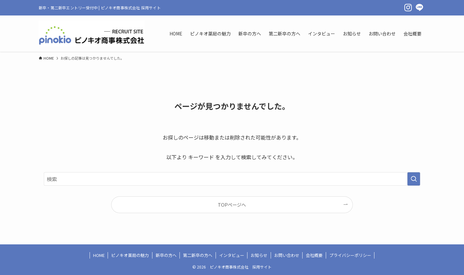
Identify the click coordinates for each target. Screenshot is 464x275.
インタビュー (231, 255)
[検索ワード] (232, 179)
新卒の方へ (166, 255)
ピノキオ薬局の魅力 (130, 255)
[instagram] (408, 8)
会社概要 (314, 255)
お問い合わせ (286, 255)
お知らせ (259, 255)
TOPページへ (232, 204)
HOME (99, 255)
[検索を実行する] (413, 179)
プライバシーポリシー (350, 255)
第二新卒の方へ (197, 255)
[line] (419, 8)
